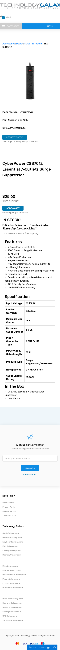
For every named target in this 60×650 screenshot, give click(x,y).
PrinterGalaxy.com (11, 583)
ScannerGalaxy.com (11, 603)
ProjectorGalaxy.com (12, 599)
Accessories (8, 43)
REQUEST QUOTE (14, 137)
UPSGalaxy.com (9, 616)
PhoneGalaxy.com (11, 579)
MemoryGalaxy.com (11, 555)
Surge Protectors (33, 43)
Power (19, 43)
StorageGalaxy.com (11, 612)
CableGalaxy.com (10, 533)
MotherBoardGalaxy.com (14, 574)
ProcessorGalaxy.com (12, 587)
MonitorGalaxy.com (11, 570)
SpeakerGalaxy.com (11, 607)
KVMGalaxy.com (9, 546)
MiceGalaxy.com (10, 566)
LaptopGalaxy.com (11, 550)
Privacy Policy (9, 507)
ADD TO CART (13, 208)
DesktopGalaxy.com (12, 537)
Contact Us (8, 503)
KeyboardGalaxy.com (12, 542)
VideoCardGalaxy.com (12, 620)
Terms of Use (9, 516)
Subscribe (30, 468)
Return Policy (9, 511)
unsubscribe (30, 475)
